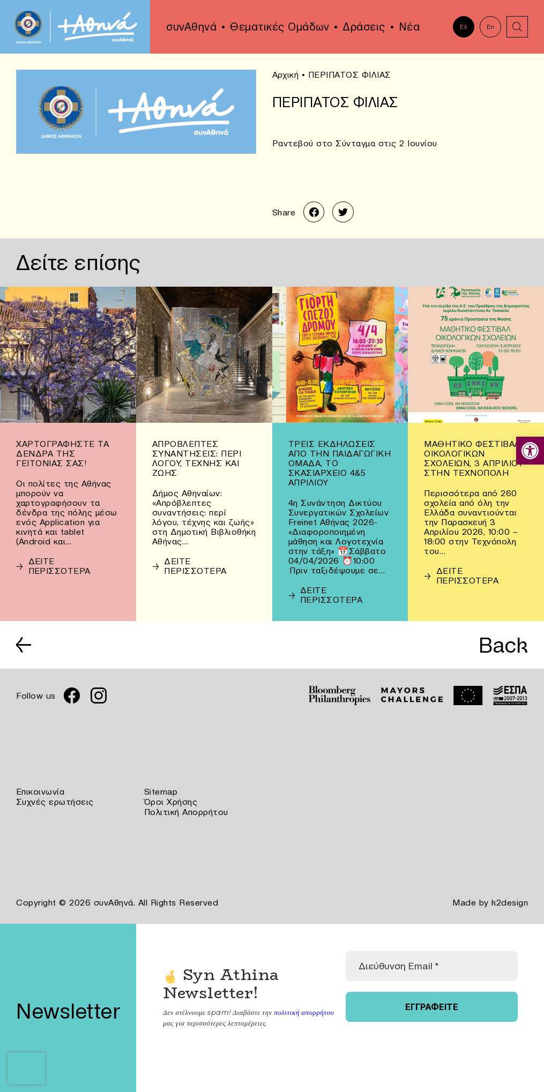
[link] (530, 451)
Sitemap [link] (161, 792)
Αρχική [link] (285, 74)
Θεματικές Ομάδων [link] (279, 27)
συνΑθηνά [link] (191, 27)
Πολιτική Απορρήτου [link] (186, 811)
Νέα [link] (409, 27)
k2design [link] (509, 901)
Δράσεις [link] (363, 27)
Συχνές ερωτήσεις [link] (55, 801)
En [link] (491, 27)
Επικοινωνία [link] (40, 792)
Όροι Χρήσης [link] (171, 801)
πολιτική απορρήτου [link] (303, 1010)
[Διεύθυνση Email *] (431, 964)
